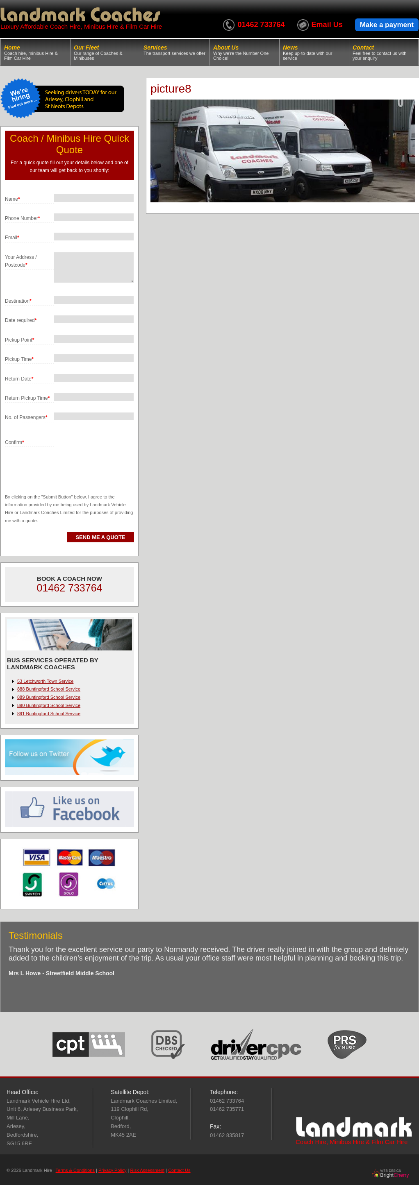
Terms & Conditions (75, 1170)
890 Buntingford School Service (48, 705)
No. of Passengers (26, 417)
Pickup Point (19, 340)
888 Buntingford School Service (48, 689)
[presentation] (67, 463)
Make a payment (387, 25)
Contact (384, 52)
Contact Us (179, 1170)
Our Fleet (105, 52)
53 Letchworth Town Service (45, 681)
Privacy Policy (112, 1170)
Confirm (14, 442)
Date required (20, 320)
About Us (244, 52)
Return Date (19, 379)
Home (35, 52)
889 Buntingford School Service (48, 697)
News (314, 52)
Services (174, 50)
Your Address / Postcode (21, 261)
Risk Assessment (147, 1170)
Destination (18, 301)
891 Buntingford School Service (48, 713)
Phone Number (22, 218)
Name (12, 199)
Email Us (327, 24)
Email (12, 237)
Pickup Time (19, 359)
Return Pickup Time (27, 398)
